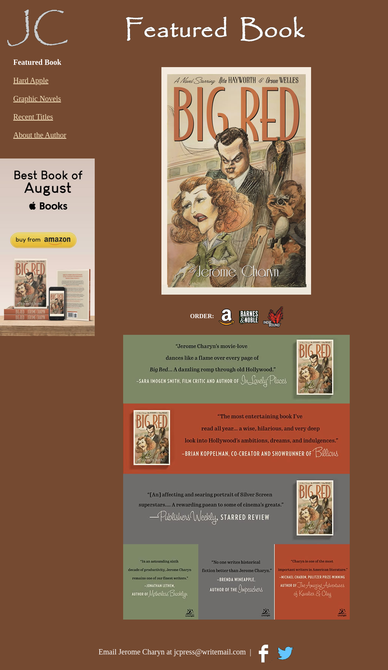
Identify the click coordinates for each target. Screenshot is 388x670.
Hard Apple (30, 80)
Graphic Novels (37, 98)
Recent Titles (33, 117)
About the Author (39, 135)
